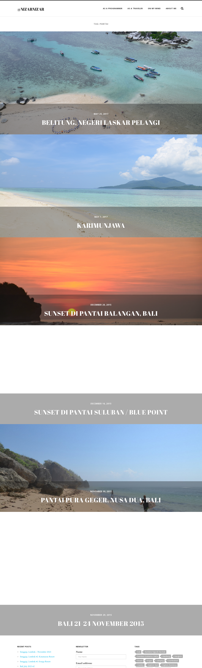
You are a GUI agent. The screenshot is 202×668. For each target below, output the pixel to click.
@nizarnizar (34, 9)
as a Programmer (112, 8)
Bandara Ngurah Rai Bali (155, 652)
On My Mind (154, 8)
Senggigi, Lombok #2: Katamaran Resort (40, 656)
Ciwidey (140, 665)
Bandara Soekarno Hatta (147, 656)
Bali (138, 652)
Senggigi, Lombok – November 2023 (38, 651)
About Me (171, 8)
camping (160, 660)
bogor (149, 660)
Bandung (166, 656)
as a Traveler (135, 8)
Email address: (84, 663)
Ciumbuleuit (173, 660)
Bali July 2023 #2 (28, 666)
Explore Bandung (169, 665)
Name (79, 652)
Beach (139, 660)
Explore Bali (153, 665)
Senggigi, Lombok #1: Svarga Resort (38, 661)
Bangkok (178, 656)
